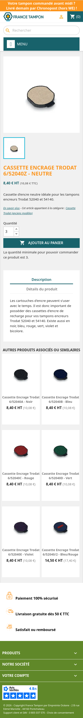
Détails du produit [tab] (41, 289)
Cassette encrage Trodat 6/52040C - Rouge (21, 475)
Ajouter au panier (41, 243)
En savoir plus (11, 208)
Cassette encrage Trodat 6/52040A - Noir (21, 399)
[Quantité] (8, 231)
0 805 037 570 (37, 712)
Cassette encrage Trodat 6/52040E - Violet (21, 552)
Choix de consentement (60, 712)
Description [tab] (42, 279)
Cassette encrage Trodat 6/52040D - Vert (60, 475)
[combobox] (41, 30)
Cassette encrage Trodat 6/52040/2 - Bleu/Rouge (60, 552)
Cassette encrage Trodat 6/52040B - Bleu (60, 399)
